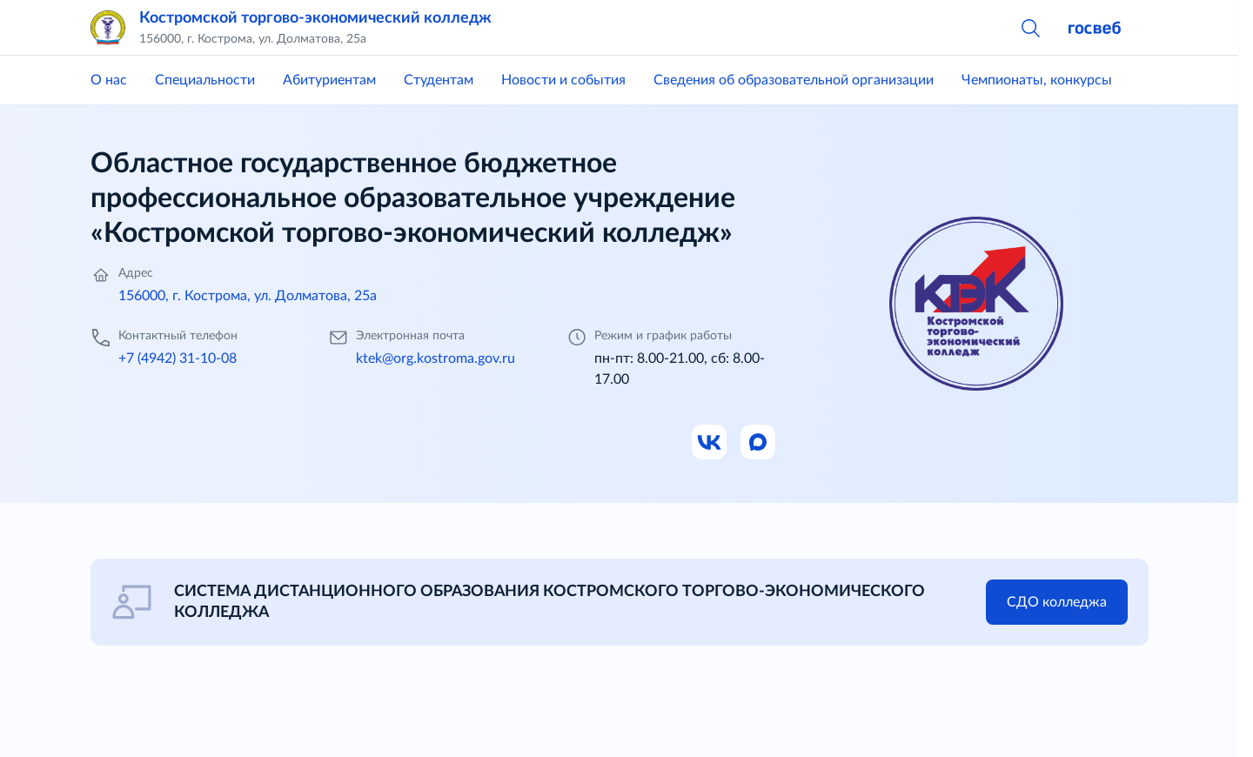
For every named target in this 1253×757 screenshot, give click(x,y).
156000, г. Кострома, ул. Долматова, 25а (247, 296)
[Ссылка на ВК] (710, 443)
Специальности (205, 80)
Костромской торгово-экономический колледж (315, 18)
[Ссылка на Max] (758, 443)
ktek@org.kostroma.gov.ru (435, 358)
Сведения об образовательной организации (793, 80)
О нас (108, 80)
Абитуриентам (329, 80)
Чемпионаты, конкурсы (1037, 80)
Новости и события (563, 80)
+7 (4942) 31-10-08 (177, 358)
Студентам (438, 80)
